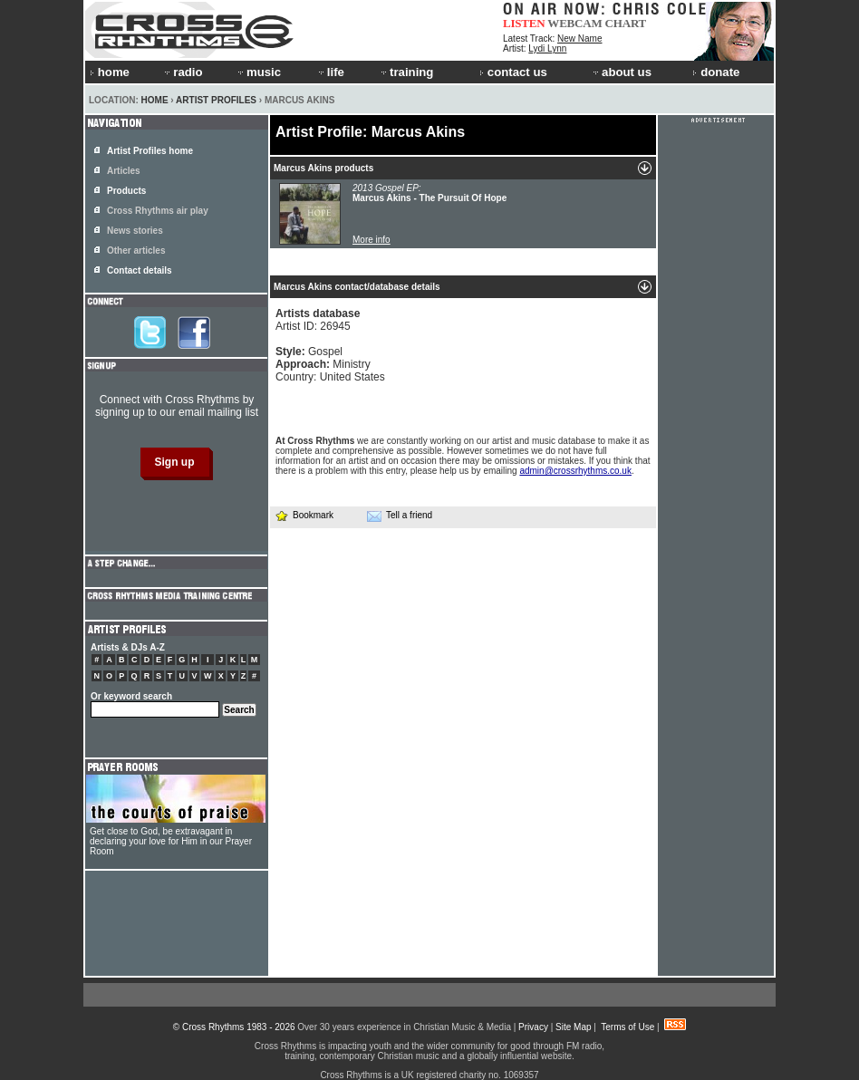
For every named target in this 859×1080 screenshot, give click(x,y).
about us (621, 72)
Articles (123, 171)
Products (126, 191)
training (406, 72)
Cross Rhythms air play (157, 211)
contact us (513, 72)
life (330, 72)
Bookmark (304, 515)
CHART (626, 23)
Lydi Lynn (547, 48)
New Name (579, 38)
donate (715, 72)
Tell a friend (399, 515)
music (258, 72)
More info (371, 240)
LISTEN (524, 23)
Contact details (139, 270)
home (110, 72)
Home (155, 100)
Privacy (533, 1027)
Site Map (573, 1027)
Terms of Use (627, 1027)
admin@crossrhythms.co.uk (575, 471)
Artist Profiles (216, 100)
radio (182, 72)
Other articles (136, 251)
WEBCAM (574, 23)
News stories (135, 231)
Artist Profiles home (150, 151)
